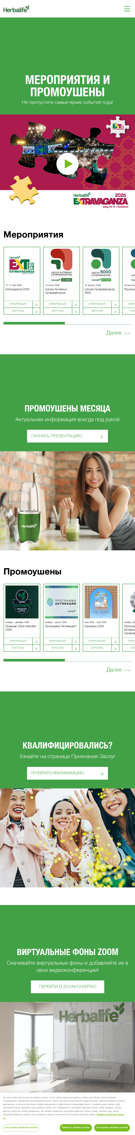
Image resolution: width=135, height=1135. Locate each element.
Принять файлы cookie (76, 1128)
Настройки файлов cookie (21, 1128)
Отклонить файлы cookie (112, 1128)
